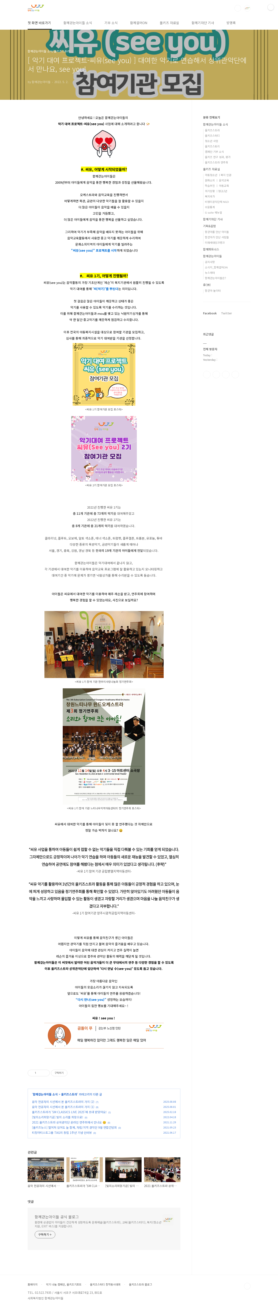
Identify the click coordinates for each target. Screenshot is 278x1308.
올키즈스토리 (212, 146)
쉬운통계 (210, 207)
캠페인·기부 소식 (214, 152)
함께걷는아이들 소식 (77, 22)
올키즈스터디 (212, 135)
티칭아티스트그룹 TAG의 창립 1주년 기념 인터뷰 (62, 1133)
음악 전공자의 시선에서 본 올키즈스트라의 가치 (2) (63, 1102)
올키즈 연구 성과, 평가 (218, 157)
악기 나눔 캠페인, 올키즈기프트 (64, 1284)
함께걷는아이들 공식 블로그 (57, 1216)
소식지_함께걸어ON (216, 267)
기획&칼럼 (209, 226)
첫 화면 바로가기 (39, 22)
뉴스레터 (210, 273)
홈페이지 (33, 1284)
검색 (238, 8)
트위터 (225, 374)
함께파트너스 (211, 249)
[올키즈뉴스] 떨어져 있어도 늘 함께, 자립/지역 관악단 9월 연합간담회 (74, 1127)
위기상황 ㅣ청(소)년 (216, 191)
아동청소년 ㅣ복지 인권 (218, 175)
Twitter (226, 313)
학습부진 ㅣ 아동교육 (217, 186)
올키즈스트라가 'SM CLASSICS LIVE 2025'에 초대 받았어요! (69, 1112)
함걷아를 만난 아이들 (217, 232)
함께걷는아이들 (212, 256)
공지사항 (210, 262)
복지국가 (210, 196)
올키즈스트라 (69, 1094)
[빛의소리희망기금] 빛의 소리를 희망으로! (57, 1117)
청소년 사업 (211, 141)
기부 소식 (111, 22)
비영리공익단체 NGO (217, 202)
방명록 (231, 22)
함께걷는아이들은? (215, 278)
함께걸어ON (138, 22)
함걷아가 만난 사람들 (217, 237)
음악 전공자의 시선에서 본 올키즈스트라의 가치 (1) (63, 1107)
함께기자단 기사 (203, 22)
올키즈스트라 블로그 (140, 1284)
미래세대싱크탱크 (215, 242)
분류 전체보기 (211, 117)
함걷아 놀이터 (213, 291)
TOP (247, 1286)
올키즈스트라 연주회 (216, 162)
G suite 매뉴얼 (213, 212)
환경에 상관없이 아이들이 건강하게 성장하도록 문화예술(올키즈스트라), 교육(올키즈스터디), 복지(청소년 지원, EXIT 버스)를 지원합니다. (98, 1224)
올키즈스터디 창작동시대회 (105, 1284)
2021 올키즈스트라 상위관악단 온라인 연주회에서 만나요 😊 (69, 1122)
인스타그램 (216, 374)
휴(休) (207, 285)
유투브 (235, 374)
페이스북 (207, 374)
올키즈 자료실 (169, 22)
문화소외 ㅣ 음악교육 (217, 180)
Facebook (210, 313)
